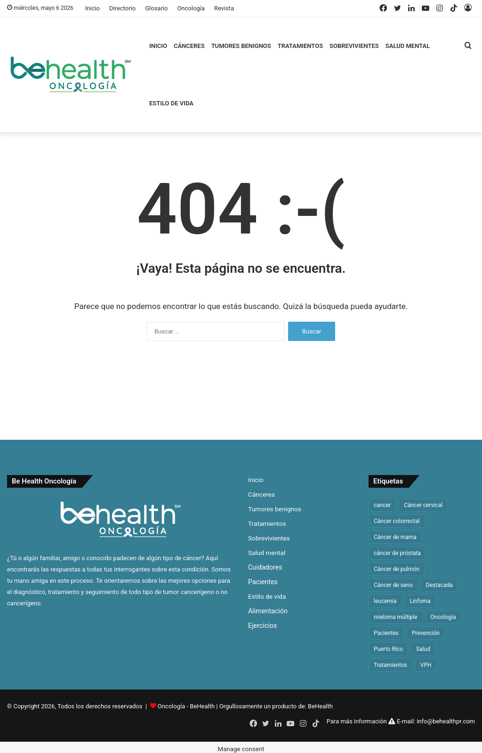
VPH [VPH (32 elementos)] (426, 665)
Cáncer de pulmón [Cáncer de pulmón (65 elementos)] (396, 569)
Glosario (156, 8)
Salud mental (408, 45)
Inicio (92, 8)
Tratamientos (300, 45)
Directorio (122, 8)
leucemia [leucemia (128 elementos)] (385, 601)
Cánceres (189, 45)
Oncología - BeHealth (187, 706)
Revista (224, 8)
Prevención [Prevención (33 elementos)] (426, 633)
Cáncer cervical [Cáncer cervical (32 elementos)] (423, 505)
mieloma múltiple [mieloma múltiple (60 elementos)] (396, 617)
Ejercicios (262, 625)
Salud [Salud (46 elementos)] (423, 649)
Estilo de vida (171, 103)
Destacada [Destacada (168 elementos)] (439, 585)
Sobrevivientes (354, 45)
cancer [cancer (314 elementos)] (382, 505)
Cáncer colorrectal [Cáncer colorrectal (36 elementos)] (397, 521)
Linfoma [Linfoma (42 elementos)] (420, 601)
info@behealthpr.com (446, 721)
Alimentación (268, 611)
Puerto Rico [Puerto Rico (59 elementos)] (388, 649)
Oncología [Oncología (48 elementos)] (443, 617)
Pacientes (263, 582)
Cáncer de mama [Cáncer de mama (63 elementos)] (395, 537)
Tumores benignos (241, 45)
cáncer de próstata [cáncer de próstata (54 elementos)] (397, 553)
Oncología (191, 8)
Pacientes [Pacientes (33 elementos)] (386, 633)
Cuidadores (265, 567)
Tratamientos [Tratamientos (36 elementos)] (390, 665)
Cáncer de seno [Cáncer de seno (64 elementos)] (393, 585)
